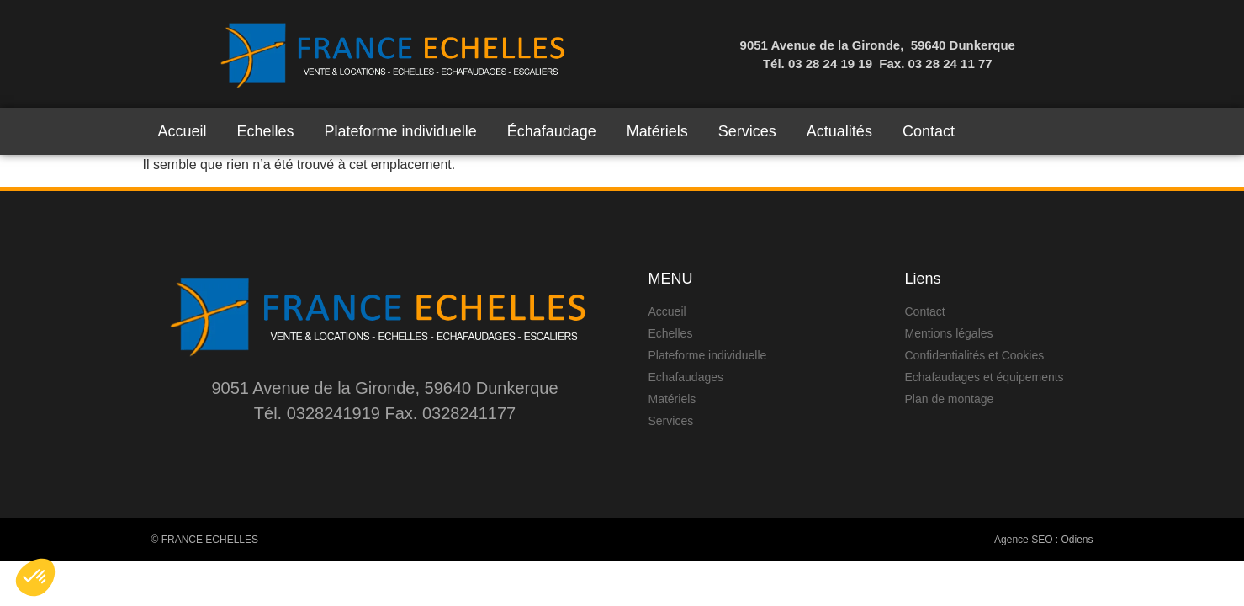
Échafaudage (551, 131)
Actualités (839, 131)
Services (747, 131)
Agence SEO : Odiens (1043, 539)
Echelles (265, 131)
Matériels (657, 131)
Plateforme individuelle (401, 131)
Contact (929, 131)
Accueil (182, 131)
